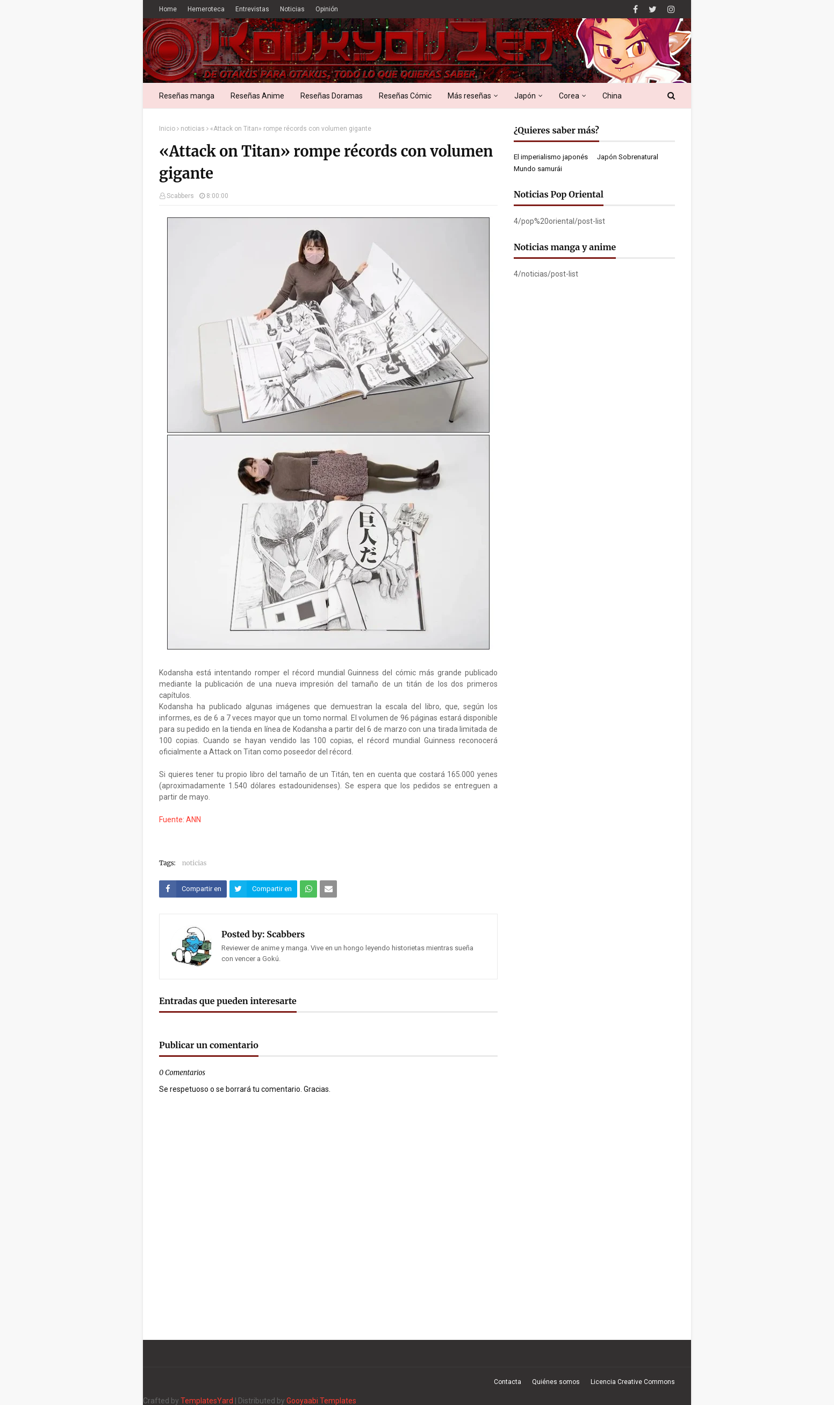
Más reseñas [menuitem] (469, 95)
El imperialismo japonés (551, 157)
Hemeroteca (206, 9)
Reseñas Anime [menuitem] (257, 95)
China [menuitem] (612, 95)
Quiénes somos (556, 1382)
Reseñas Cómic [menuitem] (405, 95)
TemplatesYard (207, 1400)
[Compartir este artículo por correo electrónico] (328, 889)
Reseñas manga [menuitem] (186, 95)
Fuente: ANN (180, 819)
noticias (193, 128)
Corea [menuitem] (569, 95)
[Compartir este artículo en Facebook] (193, 889)
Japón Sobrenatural (627, 157)
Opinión (326, 9)
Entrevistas (252, 9)
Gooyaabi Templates (321, 1400)
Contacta (507, 1382)
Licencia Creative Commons (633, 1382)
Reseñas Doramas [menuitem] (331, 95)
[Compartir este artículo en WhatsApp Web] (308, 889)
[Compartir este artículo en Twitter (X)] (263, 889)
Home (168, 9)
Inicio (167, 128)
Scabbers (180, 196)
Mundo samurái (538, 169)
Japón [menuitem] (525, 95)
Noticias (292, 9)
